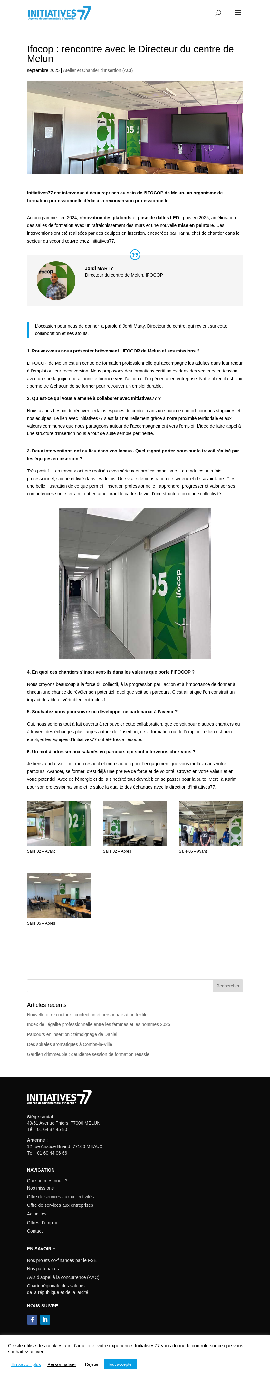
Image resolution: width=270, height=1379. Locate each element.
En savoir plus (26, 1364)
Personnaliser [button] (61, 1364)
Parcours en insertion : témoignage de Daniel (72, 1034)
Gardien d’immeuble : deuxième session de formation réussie (88, 1054)
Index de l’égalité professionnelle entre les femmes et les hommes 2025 (98, 1024)
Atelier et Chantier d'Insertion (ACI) (98, 70)
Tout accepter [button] (120, 1364)
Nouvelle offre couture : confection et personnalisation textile (87, 1014)
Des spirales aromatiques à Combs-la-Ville (69, 1044)
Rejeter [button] (92, 1364)
